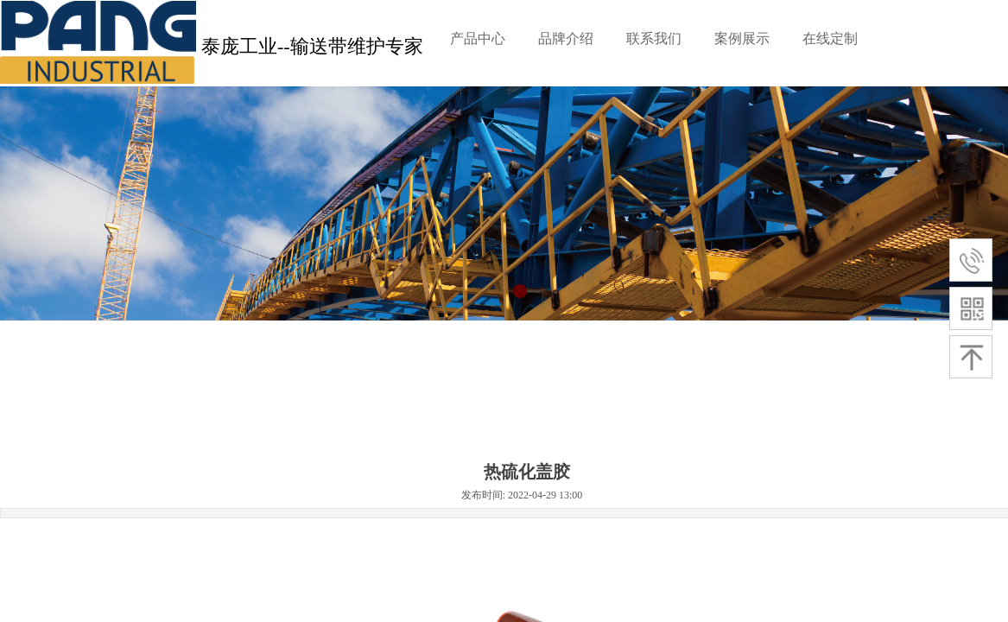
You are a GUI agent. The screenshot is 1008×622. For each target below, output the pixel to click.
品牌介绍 (565, 38)
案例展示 (742, 38)
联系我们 (654, 38)
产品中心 (477, 38)
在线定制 (830, 38)
